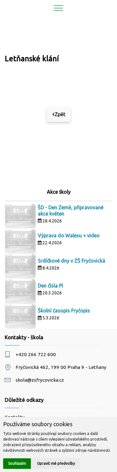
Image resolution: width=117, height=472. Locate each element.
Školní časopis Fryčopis (64, 310)
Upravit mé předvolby (56, 463)
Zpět (58, 114)
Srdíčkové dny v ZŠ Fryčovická (71, 261)
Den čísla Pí (50, 285)
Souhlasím (17, 463)
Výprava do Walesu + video (69, 235)
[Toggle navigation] (58, 8)
